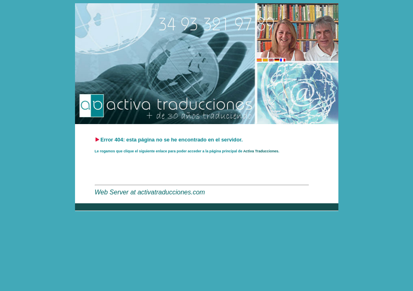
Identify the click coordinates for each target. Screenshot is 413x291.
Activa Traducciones (260, 151)
